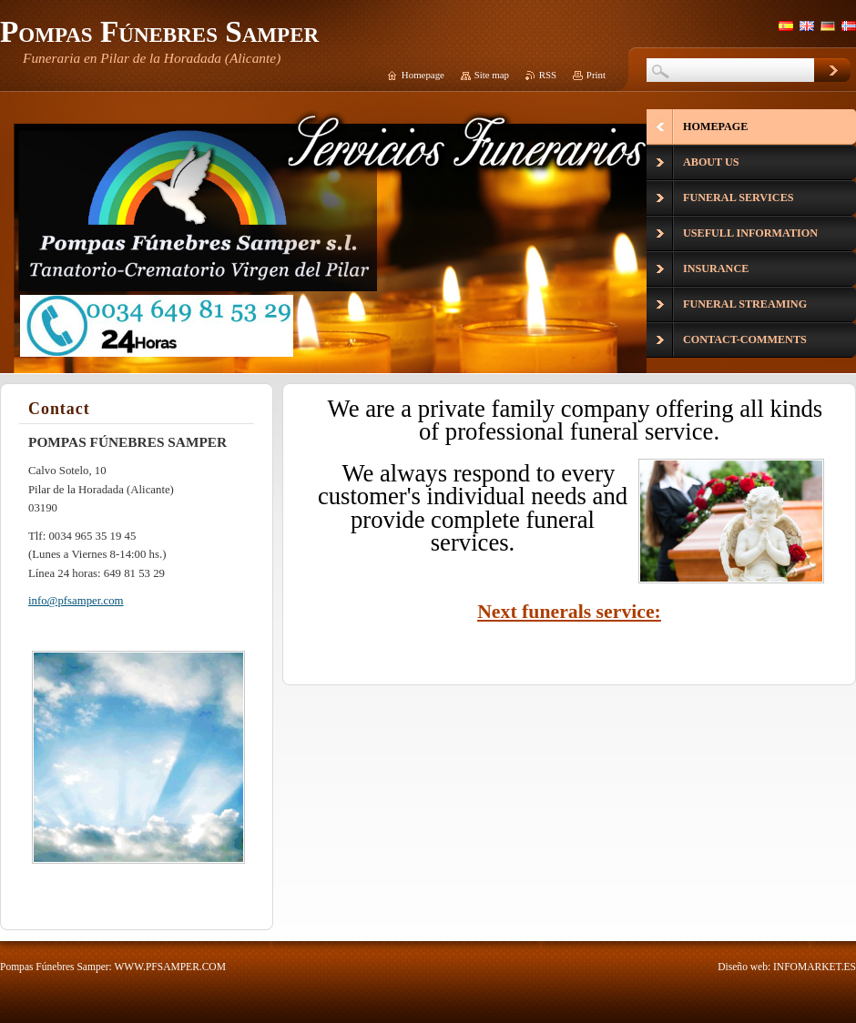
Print (596, 74)
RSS (547, 74)
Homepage (423, 74)
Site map (491, 74)
